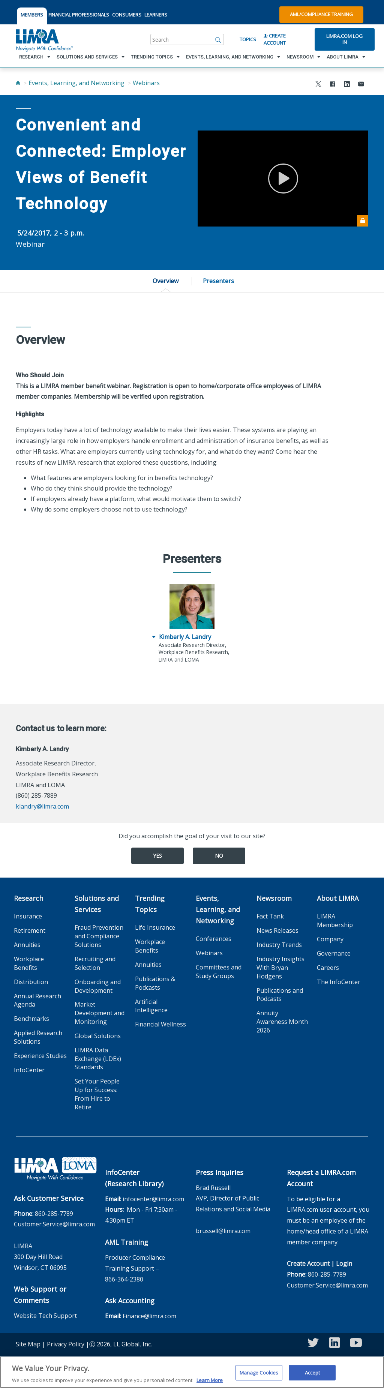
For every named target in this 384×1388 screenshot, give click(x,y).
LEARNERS (155, 14)
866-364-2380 (124, 1279)
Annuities (27, 945)
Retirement (29, 930)
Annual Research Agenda (37, 1000)
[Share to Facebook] (333, 85)
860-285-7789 (54, 1213)
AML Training (126, 1242)
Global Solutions (98, 1036)
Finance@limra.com (149, 1316)
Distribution (31, 982)
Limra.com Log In (344, 39)
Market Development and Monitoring (99, 1013)
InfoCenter (29, 1070)
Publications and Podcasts (279, 994)
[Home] (18, 83)
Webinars (146, 83)
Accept (312, 1376)
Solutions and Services (97, 904)
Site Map (28, 1344)
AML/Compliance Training (321, 14)
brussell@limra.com (223, 1231)
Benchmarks (31, 1018)
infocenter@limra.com (153, 1199)
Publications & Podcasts (155, 983)
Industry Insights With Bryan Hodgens (280, 967)
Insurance (28, 916)
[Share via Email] (361, 85)
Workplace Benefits (29, 963)
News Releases (277, 930)
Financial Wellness (160, 1024)
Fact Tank (270, 916)
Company (330, 939)
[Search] (218, 39)
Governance (334, 953)
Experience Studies (40, 1056)
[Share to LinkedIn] (347, 85)
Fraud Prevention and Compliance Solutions (99, 936)
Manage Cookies (259, 1376)
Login (344, 1263)
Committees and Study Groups (219, 971)
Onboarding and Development (98, 986)
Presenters (218, 281)
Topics (248, 39)
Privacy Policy (65, 1344)
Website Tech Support (45, 1315)
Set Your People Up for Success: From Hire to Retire (97, 1094)
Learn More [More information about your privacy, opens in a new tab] (209, 1384)
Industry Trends (279, 945)
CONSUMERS (126, 14)
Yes (157, 855)
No (219, 855)
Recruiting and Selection (95, 963)
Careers (328, 967)
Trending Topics (150, 904)
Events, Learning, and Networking (76, 83)
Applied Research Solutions (38, 1037)
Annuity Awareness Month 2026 (282, 1021)
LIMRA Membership (335, 920)
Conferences (213, 939)
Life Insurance (155, 927)
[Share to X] (318, 85)
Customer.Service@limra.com (54, 1224)
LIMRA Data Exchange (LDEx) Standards (98, 1058)
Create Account (275, 39)
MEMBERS (32, 14)
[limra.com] (44, 39)
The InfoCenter (338, 982)
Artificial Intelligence (151, 1006)
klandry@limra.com (42, 806)
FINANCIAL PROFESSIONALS (78, 14)
